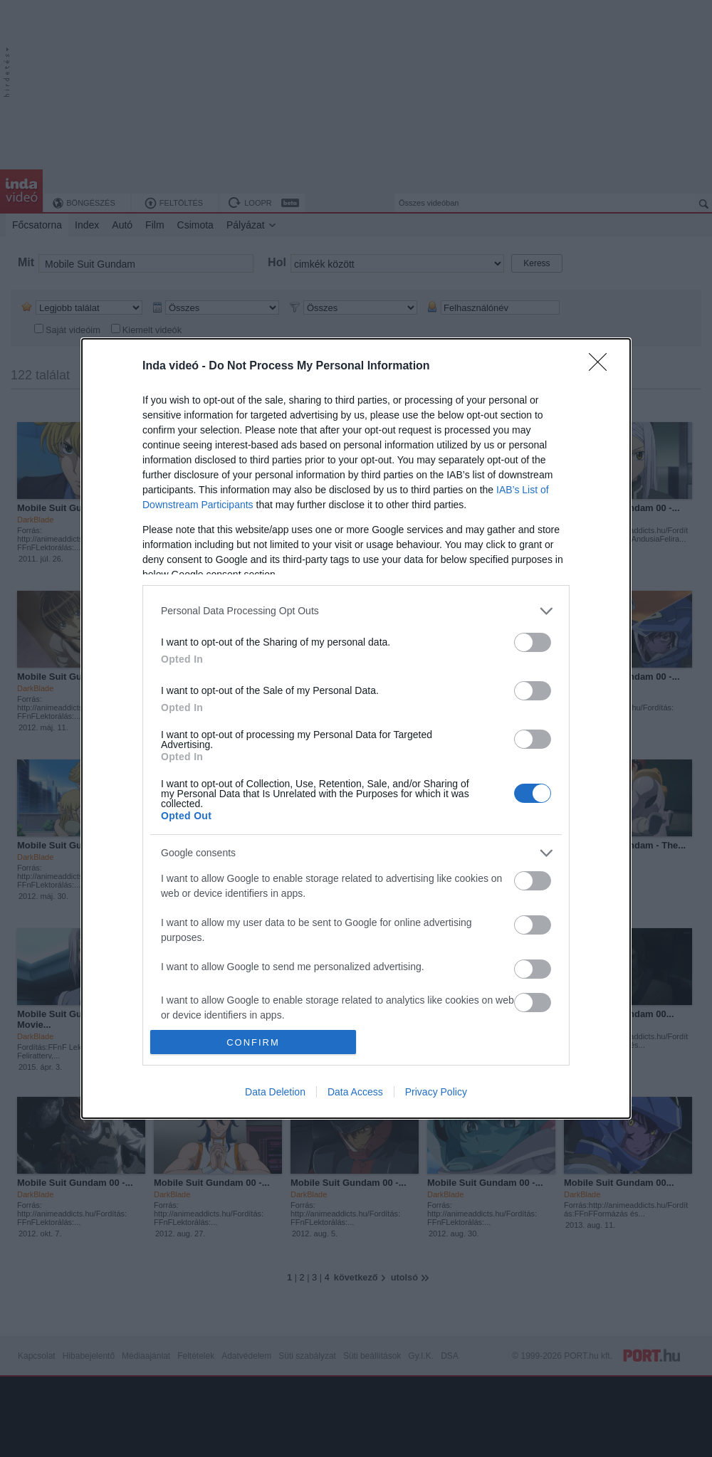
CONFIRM (253, 1042)
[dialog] (356, 728)
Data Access (355, 1092)
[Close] (602, 366)
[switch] (532, 642)
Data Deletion (275, 1092)
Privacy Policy (436, 1092)
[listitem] (356, 611)
